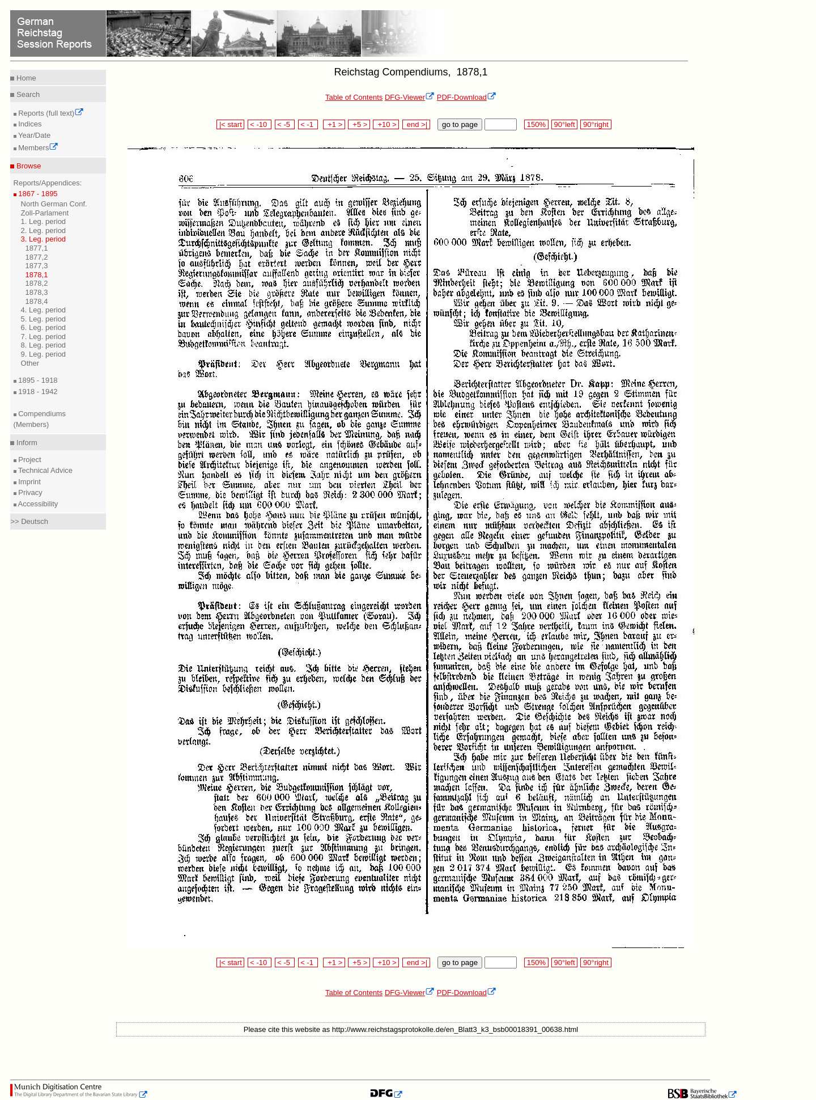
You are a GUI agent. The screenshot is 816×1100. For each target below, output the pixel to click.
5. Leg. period (43, 319)
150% (536, 124)
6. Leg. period (43, 327)
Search (27, 94)
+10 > (385, 124)
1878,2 (37, 283)
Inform (25, 442)
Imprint (28, 481)
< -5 (285, 124)
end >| (416, 124)
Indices (29, 124)
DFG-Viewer (410, 97)
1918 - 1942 (37, 391)
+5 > (358, 124)
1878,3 (37, 292)
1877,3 (37, 265)
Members (37, 147)
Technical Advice (44, 470)
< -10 (259, 124)
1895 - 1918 (37, 380)
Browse (27, 166)
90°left (564, 124)
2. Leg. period (43, 230)
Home (25, 78)
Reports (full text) (50, 113)
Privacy (29, 492)
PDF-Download (466, 97)
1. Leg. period (43, 221)
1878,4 (37, 301)
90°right (595, 124)
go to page (460, 124)
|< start (230, 124)
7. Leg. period (43, 336)
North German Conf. (54, 204)
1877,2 (37, 257)
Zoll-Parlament (45, 213)
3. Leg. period (43, 239)
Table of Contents (353, 97)
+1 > (334, 124)
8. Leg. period (43, 345)
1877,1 (37, 248)
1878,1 (37, 274)
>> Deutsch (29, 521)
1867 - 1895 (37, 193)
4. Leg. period (43, 310)
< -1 (308, 124)
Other (30, 363)
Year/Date (33, 135)
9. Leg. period (43, 354)
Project (28, 459)
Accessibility (37, 504)
